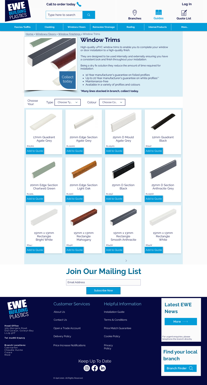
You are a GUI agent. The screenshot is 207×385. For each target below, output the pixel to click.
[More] (181, 321)
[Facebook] (95, 368)
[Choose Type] (67, 102)
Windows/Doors (46, 34)
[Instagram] (87, 368)
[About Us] (59, 312)
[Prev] (81, 260)
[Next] (126, 260)
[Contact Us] (60, 320)
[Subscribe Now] (103, 290)
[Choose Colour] (112, 102)
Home (30, 34)
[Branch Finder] (180, 368)
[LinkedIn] (102, 368)
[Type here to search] (62, 15)
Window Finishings (69, 34)
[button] (35, 151)
